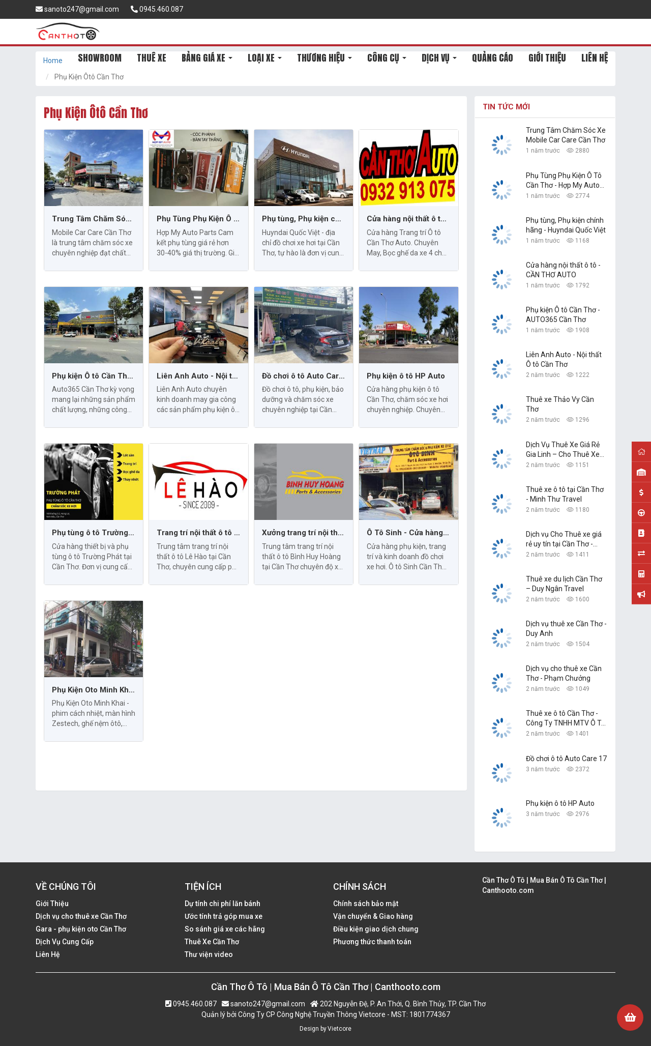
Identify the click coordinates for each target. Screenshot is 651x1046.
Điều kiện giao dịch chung (376, 929)
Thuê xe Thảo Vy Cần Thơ (560, 404)
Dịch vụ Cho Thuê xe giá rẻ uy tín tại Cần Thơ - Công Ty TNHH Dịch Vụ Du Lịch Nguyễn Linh (564, 539)
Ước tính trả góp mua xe (223, 916)
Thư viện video (209, 954)
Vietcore (339, 1028)
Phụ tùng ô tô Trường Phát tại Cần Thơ (93, 532)
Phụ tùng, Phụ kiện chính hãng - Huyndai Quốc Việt (303, 218)
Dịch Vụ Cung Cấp (65, 942)
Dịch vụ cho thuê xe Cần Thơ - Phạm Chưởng (564, 673)
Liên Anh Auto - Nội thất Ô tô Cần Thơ (198, 376)
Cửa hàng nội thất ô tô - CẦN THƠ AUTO (408, 218)
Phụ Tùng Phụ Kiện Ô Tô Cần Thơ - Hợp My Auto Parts (198, 218)
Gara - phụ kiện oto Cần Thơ (81, 929)
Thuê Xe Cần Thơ (212, 942)
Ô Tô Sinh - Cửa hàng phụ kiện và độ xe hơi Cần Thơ (408, 532)
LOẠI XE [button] (265, 58)
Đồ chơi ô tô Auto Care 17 (303, 376)
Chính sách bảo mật (365, 903)
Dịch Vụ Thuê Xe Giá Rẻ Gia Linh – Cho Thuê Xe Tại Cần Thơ (563, 450)
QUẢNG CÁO (492, 58)
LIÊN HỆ (594, 58)
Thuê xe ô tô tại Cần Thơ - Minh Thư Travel (565, 494)
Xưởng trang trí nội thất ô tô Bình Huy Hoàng (303, 532)
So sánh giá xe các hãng (225, 929)
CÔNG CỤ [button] (386, 58)
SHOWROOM (100, 58)
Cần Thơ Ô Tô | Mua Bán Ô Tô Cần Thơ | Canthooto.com (544, 885)
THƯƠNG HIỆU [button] (324, 58)
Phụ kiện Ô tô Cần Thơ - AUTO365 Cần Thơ (93, 376)
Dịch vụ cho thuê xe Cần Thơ (81, 916)
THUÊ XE (151, 58)
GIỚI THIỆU (547, 58)
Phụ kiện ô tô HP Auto (406, 376)
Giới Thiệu (52, 903)
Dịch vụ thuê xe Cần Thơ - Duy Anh (566, 628)
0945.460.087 (157, 9)
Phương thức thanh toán (372, 942)
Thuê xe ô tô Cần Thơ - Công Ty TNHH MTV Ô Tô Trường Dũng (565, 718)
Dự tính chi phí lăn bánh (222, 903)
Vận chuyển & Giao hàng (373, 916)
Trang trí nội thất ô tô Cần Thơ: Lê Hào (198, 532)
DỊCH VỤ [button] (439, 58)
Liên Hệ (48, 954)
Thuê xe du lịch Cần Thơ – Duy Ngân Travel (564, 584)
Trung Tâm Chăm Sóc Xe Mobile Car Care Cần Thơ (93, 218)
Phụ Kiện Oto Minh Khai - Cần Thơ (93, 689)
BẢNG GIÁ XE (207, 58)
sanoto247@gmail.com (77, 9)
